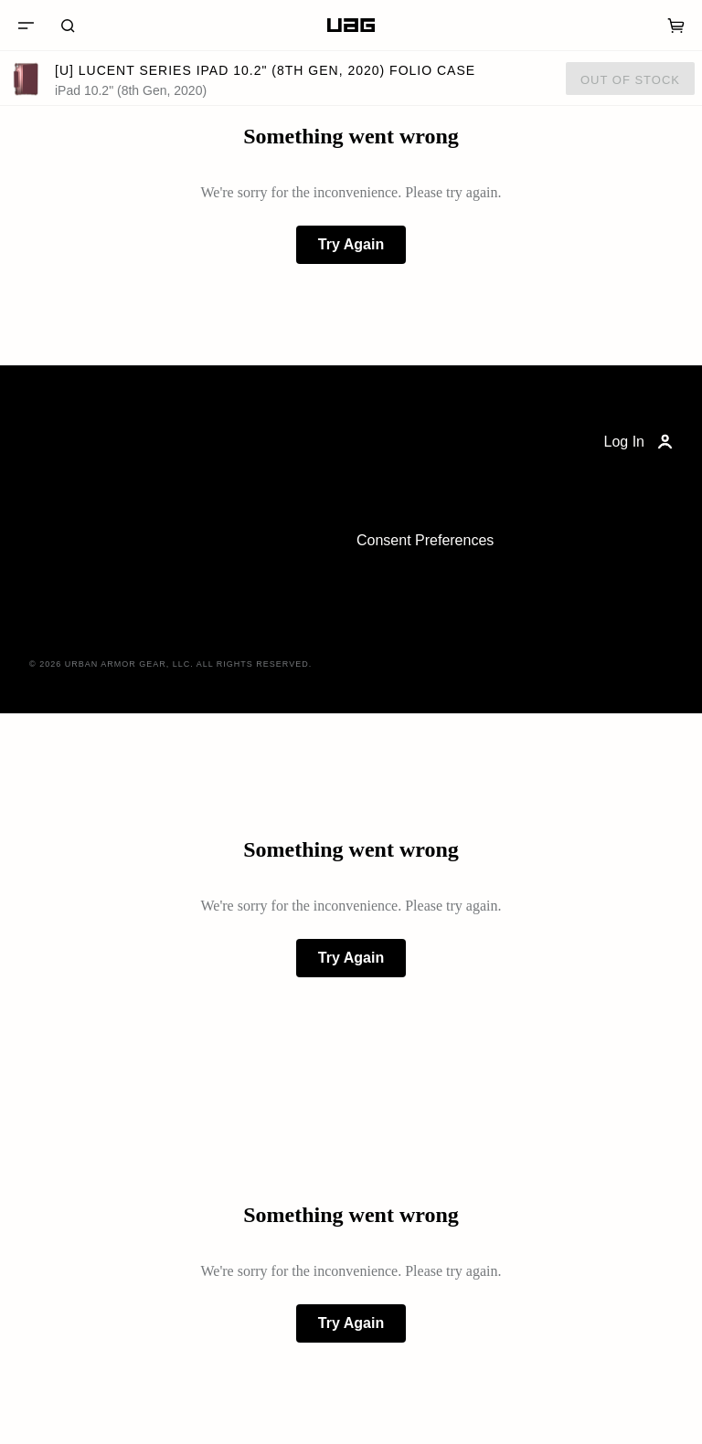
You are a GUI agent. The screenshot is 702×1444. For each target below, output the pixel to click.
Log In (640, 442)
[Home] (351, 25)
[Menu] (25, 25)
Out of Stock (630, 80)
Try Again (351, 244)
